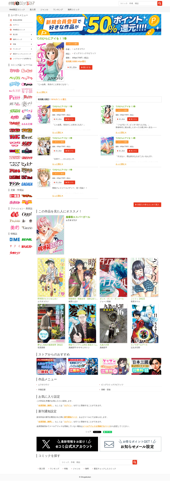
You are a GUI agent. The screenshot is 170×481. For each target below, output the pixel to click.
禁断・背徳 (105, 389)
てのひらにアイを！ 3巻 (62, 138)
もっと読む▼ (42, 92)
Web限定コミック (17, 9)
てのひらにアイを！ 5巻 (62, 170)
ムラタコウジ (79, 49)
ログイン (68, 405)
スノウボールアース (139, 345)
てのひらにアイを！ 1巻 (62, 106)
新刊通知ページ (70, 417)
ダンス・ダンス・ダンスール (112, 299)
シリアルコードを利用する (22, 58)
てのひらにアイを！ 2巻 (126, 106)
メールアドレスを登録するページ (96, 426)
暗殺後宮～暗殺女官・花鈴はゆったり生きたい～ (83, 299)
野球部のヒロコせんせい (48, 299)
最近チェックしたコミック (105, 469)
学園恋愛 (42, 389)
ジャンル (44, 9)
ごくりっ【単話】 (138, 299)
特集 (66, 469)
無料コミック (73, 9)
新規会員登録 (17, 20)
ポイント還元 (73, 44)
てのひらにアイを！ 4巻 (126, 138)
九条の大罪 (104, 345)
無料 (87, 469)
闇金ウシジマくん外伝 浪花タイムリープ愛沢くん (83, 345)
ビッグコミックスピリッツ (85, 53)
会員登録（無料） (45, 405)
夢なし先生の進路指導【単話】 (50, 345)
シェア (88, 432)
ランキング (58, 9)
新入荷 (33, 9)
